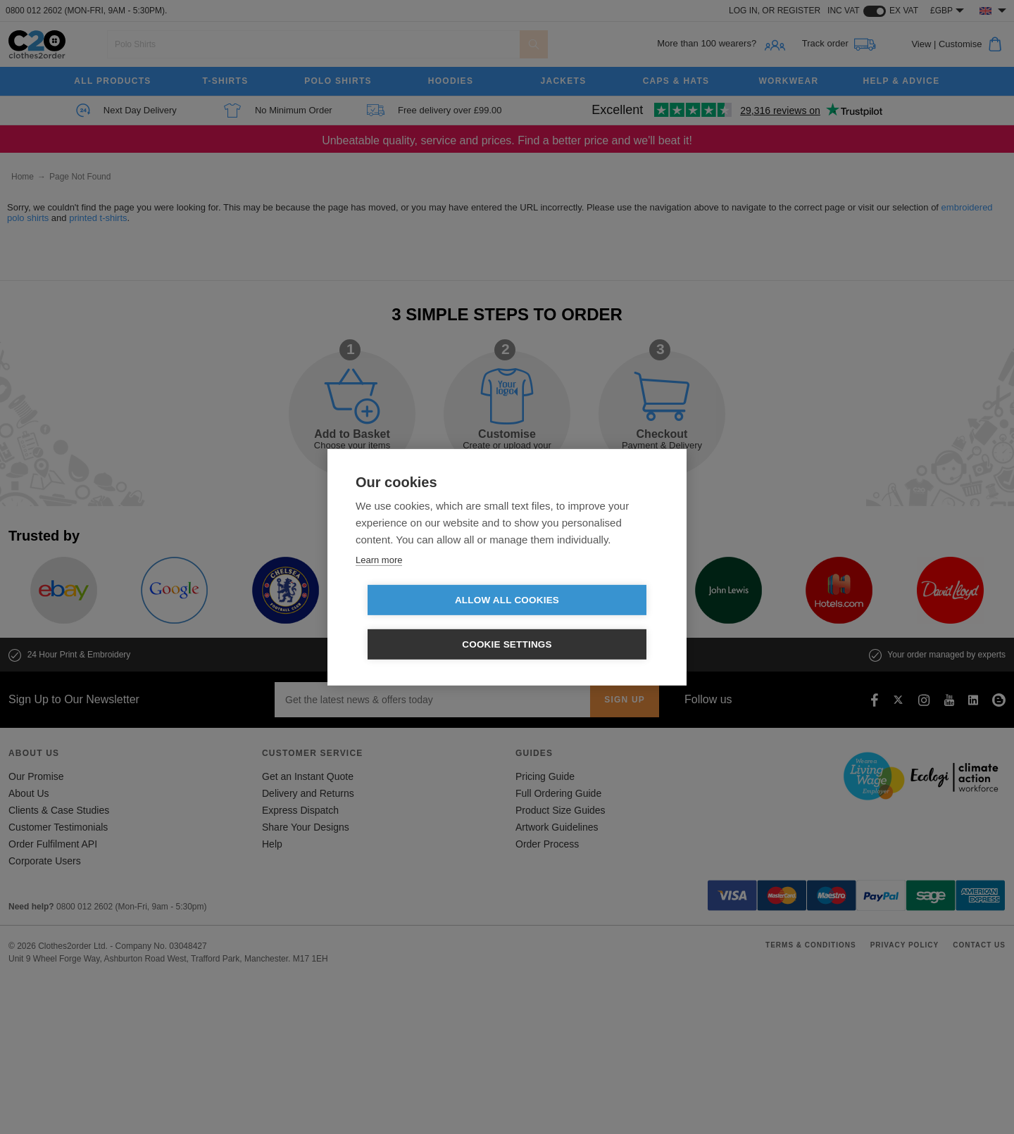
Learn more (379, 582)
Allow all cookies (426, 622)
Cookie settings (588, 622)
